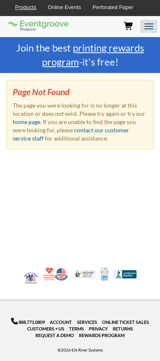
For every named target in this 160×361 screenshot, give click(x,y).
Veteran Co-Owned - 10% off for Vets (30, 279)
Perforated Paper (113, 7)
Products (25, 7)
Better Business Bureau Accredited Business (126, 274)
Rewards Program (102, 335)
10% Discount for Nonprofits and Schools (50, 274)
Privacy (98, 328)
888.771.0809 (28, 322)
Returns (123, 328)
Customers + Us (45, 328)
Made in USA (61, 274)
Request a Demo (54, 335)
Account (61, 322)
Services (87, 322)
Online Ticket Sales (125, 322)
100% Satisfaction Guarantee (105, 274)
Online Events (64, 7)
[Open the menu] (149, 26)
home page (26, 121)
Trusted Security (84, 274)
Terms (76, 328)
